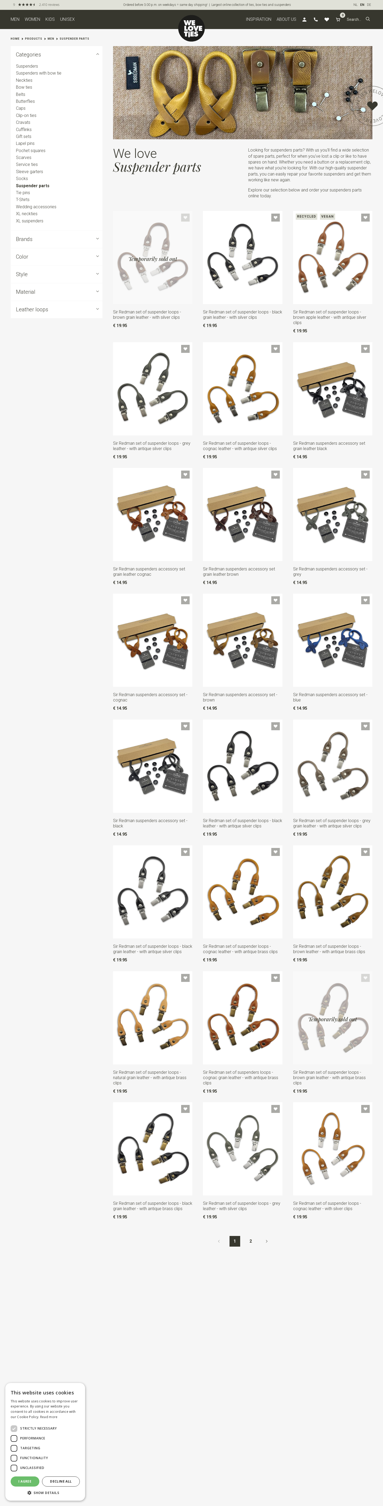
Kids (50, 19)
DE (369, 5)
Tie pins (23, 192)
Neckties (24, 80)
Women (32, 19)
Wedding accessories (36, 206)
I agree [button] (24, 1481)
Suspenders (27, 66)
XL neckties (27, 213)
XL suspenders (29, 220)
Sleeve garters (29, 171)
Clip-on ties (26, 115)
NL (355, 5)
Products (33, 38)
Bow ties (24, 87)
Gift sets (23, 136)
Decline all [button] (61, 1481)
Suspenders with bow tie (38, 73)
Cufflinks (24, 129)
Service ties (27, 164)
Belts (20, 94)
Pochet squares (30, 150)
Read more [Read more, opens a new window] (49, 1417)
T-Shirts (23, 199)
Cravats (23, 122)
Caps (21, 108)
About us (286, 19)
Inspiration (258, 19)
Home (15, 38)
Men (15, 19)
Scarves (23, 157)
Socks (22, 178)
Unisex (67, 19)
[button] (367, 19)
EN (362, 5)
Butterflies (25, 101)
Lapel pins (25, 143)
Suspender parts (74, 38)
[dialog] (45, 1442)
